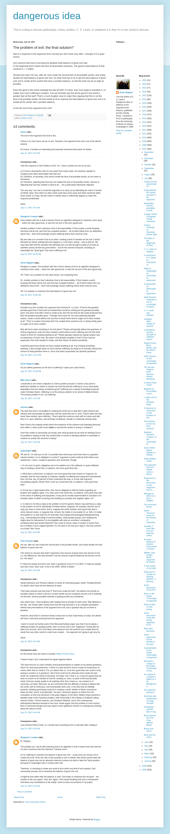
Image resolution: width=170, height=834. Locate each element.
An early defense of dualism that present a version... (150, 544)
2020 (144, 99)
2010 (144, 137)
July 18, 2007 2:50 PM (30, 442)
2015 (144, 118)
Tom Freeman (26, 541)
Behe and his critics (149, 736)
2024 (144, 84)
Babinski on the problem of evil (150, 391)
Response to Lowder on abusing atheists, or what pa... (150, 577)
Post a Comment (24, 792)
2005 (144, 770)
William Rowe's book (65, 654)
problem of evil (26, 118)
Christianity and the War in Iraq (150, 709)
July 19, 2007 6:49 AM (30, 728)
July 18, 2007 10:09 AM (30, 254)
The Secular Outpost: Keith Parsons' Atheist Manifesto (149, 373)
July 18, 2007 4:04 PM (30, 532)
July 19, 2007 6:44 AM (30, 712)
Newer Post (19, 797)
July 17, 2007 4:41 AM (30, 208)
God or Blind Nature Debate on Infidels (149, 451)
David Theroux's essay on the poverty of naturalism (150, 517)
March (147, 753)
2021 (144, 95)
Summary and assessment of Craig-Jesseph (150, 699)
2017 (144, 111)
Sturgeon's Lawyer (29, 216)
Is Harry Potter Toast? (150, 384)
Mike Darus (25, 380)
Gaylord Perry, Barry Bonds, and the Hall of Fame (150, 348)
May (146, 746)
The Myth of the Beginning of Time (149, 242)
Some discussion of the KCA (150, 587)
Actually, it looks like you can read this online (149, 531)
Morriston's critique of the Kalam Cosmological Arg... (150, 666)
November (148, 158)
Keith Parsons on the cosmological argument (150, 359)
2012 (144, 130)
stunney (24, 407)
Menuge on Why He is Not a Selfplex (149, 497)
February (148, 757)
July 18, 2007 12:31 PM (30, 355)
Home (60, 797)
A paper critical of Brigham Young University (150, 217)
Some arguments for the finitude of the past (150, 639)
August (147, 174)
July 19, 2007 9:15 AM (30, 786)
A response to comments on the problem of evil (150, 413)
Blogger (96, 819)
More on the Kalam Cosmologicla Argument (150, 597)
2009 (144, 141)
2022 (144, 92)
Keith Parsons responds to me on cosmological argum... (150, 302)
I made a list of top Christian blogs (150, 401)
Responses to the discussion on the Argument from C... (150, 484)
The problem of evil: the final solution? (149, 425)
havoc (23, 132)
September (149, 168)
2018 (144, 107)
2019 (144, 103)
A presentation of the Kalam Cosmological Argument (150, 653)
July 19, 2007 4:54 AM (30, 641)
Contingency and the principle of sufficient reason (150, 334)
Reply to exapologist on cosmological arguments (150, 274)
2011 (144, 133)
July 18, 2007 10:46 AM (30, 295)
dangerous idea (47, 15)
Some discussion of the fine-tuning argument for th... (150, 619)
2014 (144, 122)
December (148, 152)
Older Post (100, 797)
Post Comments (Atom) (35, 802)
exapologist (25, 451)
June (146, 742)
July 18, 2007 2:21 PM (30, 398)
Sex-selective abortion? (149, 691)
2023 (144, 88)
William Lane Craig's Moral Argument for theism (149, 557)
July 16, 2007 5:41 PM (30, 153)
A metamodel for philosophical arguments (150, 289)
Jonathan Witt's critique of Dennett (149, 322)
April (146, 750)
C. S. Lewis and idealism (149, 312)
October (148, 164)
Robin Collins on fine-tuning (149, 606)
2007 (144, 149)
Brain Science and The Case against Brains (150, 720)
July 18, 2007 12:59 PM (30, 371)
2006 (144, 766)
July (146, 178)
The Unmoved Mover (150, 505)
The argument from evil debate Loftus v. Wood (150, 470)
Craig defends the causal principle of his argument (150, 195)
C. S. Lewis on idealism (150, 250)
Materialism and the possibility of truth (149, 207)
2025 (144, 80)
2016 (144, 114)
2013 (144, 126)
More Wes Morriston (149, 629)
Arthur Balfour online (150, 460)
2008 (144, 145)
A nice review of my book (150, 567)
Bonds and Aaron (148, 730)
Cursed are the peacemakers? (150, 184)
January (148, 761)
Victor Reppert (27, 263)
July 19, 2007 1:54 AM (30, 570)
